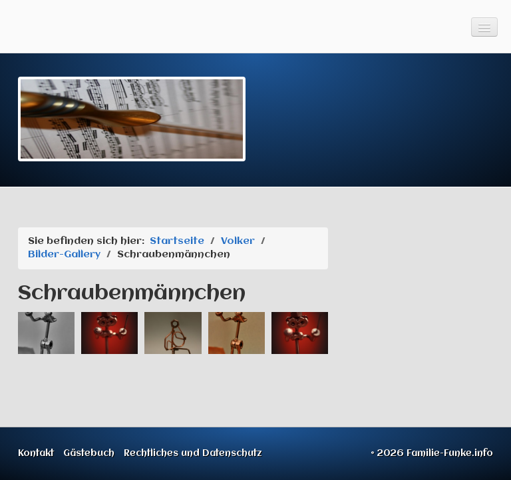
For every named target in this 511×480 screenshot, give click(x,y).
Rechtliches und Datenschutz (192, 453)
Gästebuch (88, 453)
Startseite (177, 241)
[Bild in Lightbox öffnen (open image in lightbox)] (46, 333)
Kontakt (36, 453)
